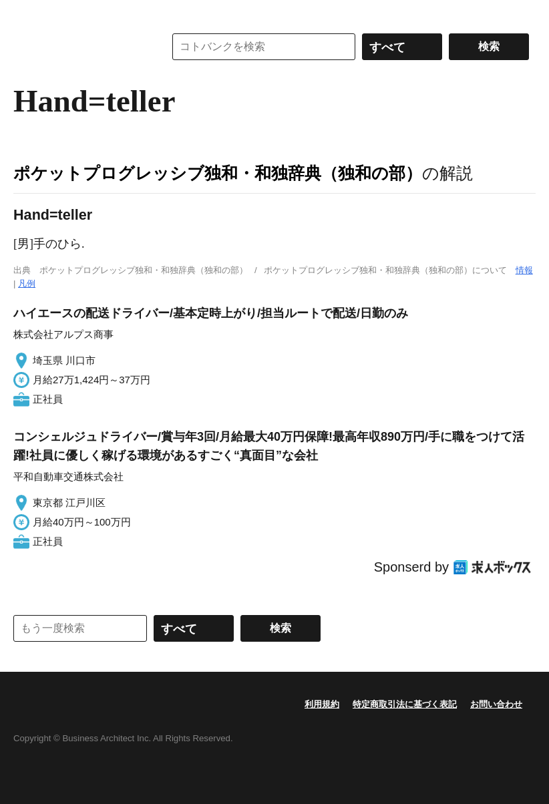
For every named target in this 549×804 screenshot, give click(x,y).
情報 (524, 270)
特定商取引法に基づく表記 (405, 704)
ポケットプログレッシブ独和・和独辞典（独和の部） (217, 173)
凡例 (26, 283)
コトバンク (79, 46)
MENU (26, 13)
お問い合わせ (496, 704)
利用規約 (322, 704)
